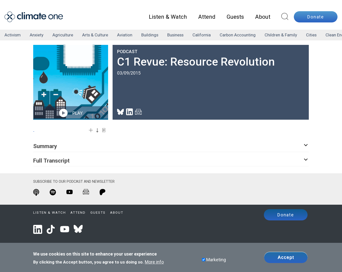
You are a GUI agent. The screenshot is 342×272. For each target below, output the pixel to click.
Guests (235, 16)
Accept (286, 257)
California (201, 34)
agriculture (62, 34)
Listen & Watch (168, 16)
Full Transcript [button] (171, 160)
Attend (206, 16)
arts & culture (95, 34)
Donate (315, 16)
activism (12, 34)
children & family (281, 34)
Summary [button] (171, 145)
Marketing (216, 259)
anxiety (36, 34)
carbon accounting (238, 34)
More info (154, 262)
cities (311, 34)
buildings (149, 34)
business (175, 34)
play (71, 112)
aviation (124, 34)
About (262, 16)
